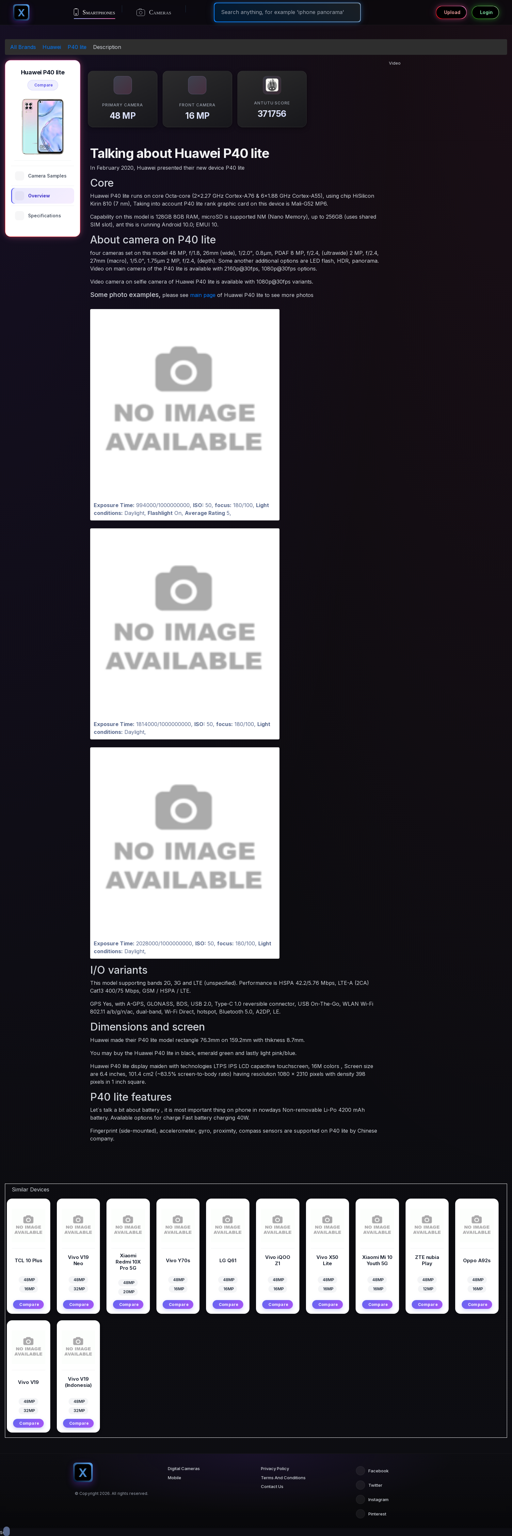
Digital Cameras (184, 1468)
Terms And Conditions (283, 1477)
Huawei (51, 47)
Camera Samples (41, 175)
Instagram (372, 1499)
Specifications (38, 215)
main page (203, 295)
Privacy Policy (275, 1468)
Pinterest (371, 1513)
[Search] (287, 12)
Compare (43, 85)
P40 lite (77, 47)
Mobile (174, 1477)
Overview (32, 195)
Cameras (153, 12)
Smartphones (94, 12)
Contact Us (272, 1486)
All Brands (23, 47)
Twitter (369, 1485)
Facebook (372, 1470)
